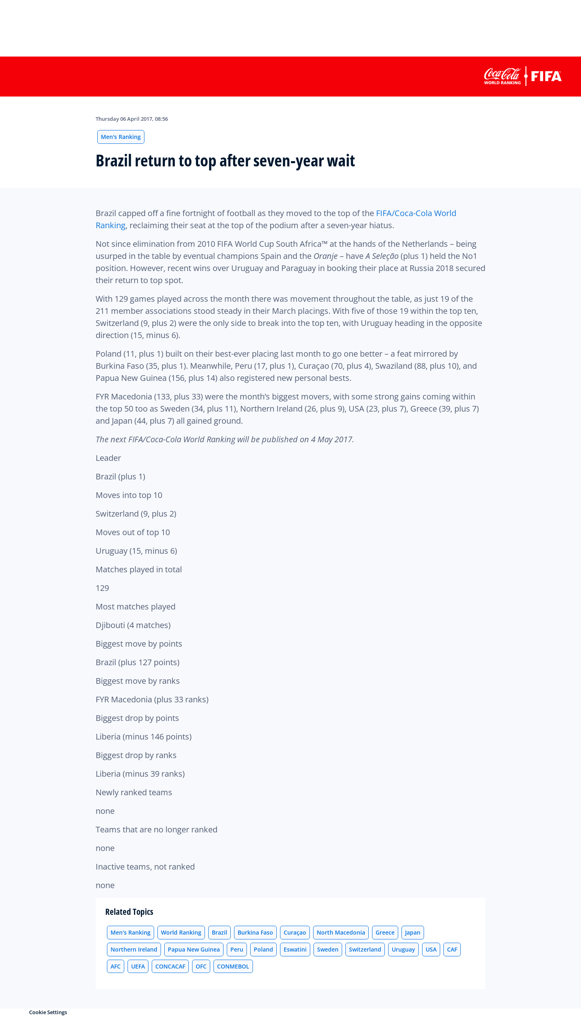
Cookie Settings (48, 1012)
